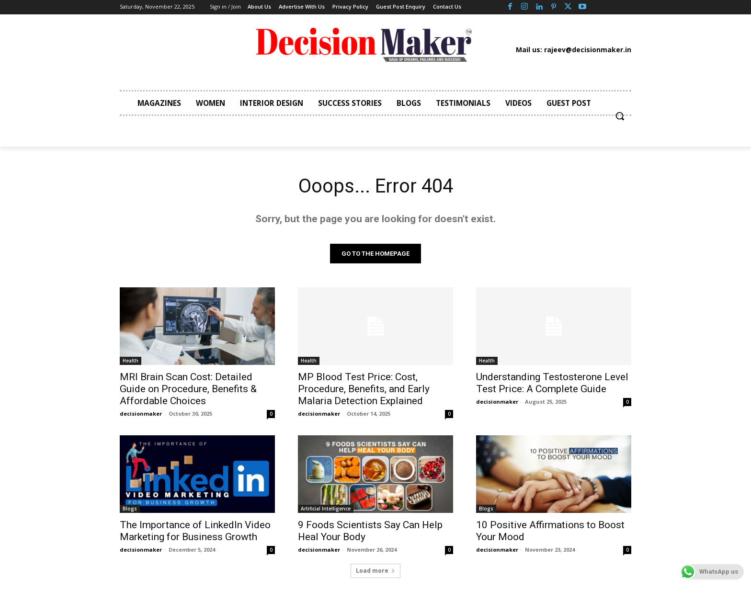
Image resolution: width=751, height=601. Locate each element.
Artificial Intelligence (326, 508)
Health (130, 360)
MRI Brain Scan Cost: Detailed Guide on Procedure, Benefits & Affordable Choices (188, 389)
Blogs (130, 508)
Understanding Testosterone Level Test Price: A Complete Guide (552, 383)
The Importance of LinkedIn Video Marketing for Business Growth (195, 531)
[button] (619, 115)
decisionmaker (141, 413)
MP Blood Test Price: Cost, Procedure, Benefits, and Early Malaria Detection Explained (364, 389)
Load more (375, 571)
